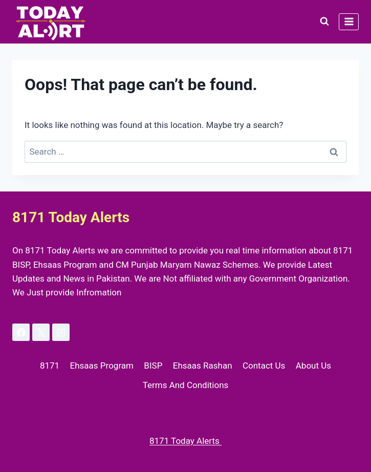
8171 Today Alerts (185, 441)
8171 (49, 365)
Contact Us (264, 365)
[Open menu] (349, 21)
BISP (153, 365)
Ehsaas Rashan (202, 365)
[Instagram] (61, 332)
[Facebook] (21, 332)
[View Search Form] (324, 21)
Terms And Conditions (186, 385)
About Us (313, 365)
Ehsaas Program (102, 365)
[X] (41, 332)
